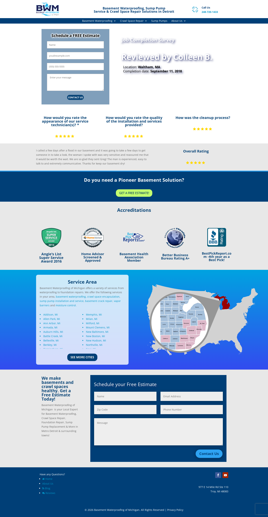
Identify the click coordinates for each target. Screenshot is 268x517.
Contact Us (75, 97)
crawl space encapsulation (103, 296)
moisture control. (66, 305)
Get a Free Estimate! (134, 193)
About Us (176, 21)
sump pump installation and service (62, 301)
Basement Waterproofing (97, 21)
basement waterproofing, (71, 296)
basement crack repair (98, 301)
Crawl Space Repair (132, 21)
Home (47, 479)
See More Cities (82, 357)
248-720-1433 (210, 12)
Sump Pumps (159, 21)
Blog (46, 488)
